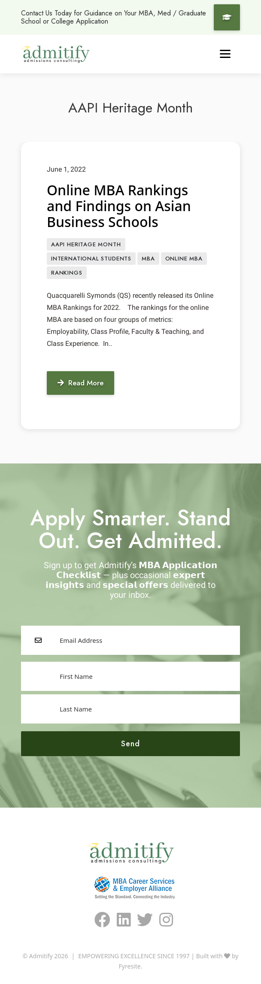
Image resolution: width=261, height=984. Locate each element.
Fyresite (130, 966)
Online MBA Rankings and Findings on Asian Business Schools (119, 206)
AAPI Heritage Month (86, 244)
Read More (80, 383)
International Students (91, 258)
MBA (148, 258)
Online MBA (184, 258)
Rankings (66, 273)
